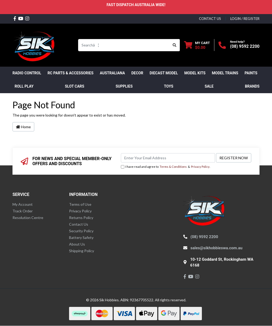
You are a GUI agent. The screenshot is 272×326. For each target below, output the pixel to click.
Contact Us (78, 224)
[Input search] (124, 45)
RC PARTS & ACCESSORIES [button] (71, 73)
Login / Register (245, 18)
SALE (209, 86)
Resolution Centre (27, 217)
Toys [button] (168, 86)
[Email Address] (168, 157)
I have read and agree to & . (165, 167)
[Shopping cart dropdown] (197, 45)
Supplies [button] (124, 86)
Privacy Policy (200, 166)
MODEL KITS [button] (195, 73)
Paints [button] (251, 73)
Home (23, 127)
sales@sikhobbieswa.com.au (216, 248)
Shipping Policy (81, 250)
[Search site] (174, 45)
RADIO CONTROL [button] (26, 73)
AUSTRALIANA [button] (112, 73)
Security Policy (81, 231)
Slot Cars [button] (74, 86)
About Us (77, 244)
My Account (22, 204)
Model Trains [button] (225, 73)
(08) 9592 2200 (245, 46)
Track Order (22, 211)
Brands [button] (252, 86)
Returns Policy (81, 217)
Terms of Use (80, 204)
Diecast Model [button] (164, 73)
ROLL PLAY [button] (24, 86)
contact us (210, 18)
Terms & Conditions (173, 166)
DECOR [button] (137, 73)
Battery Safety (81, 237)
